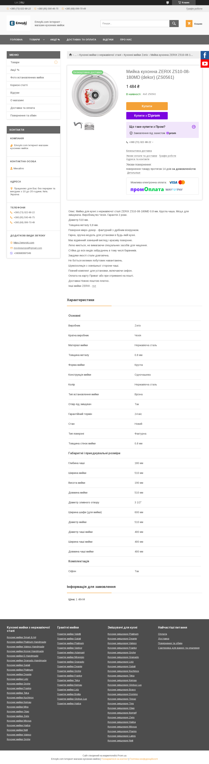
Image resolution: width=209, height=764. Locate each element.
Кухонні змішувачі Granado (123, 657)
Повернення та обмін (23, 115)
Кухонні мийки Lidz (17, 679)
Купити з (147, 115)
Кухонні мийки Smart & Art (21, 637)
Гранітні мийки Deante (69, 666)
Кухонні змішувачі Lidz (121, 661)
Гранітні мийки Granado (70, 661)
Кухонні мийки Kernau (19, 702)
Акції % (55, 39)
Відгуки (108, 39)
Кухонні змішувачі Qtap (121, 708)
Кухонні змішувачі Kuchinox (123, 671)
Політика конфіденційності (144, 759)
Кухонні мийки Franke (19, 688)
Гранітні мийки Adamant (70, 652)
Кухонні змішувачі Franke (122, 647)
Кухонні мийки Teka (18, 693)
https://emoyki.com (24, 242)
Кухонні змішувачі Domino (123, 694)
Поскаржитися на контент (114, 759)
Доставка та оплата (81, 39)
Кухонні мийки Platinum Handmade (26, 642)
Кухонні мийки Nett (17, 730)
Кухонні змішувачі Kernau (122, 680)
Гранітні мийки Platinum (70, 643)
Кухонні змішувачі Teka (121, 675)
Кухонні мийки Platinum (20, 669)
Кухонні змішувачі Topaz (122, 698)
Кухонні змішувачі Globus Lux (125, 685)
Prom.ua (122, 755)
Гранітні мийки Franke (69, 675)
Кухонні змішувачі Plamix (122, 731)
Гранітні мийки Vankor (69, 647)
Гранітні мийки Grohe (69, 671)
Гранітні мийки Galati (69, 638)
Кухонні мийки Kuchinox (20, 697)
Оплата (162, 634)
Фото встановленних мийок (27, 77)
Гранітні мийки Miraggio (70, 657)
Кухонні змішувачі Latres (122, 736)
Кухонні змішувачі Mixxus (122, 726)
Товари (34, 39)
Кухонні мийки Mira (17, 706)
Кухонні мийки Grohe (18, 683)
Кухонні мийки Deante (19, 674)
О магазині (17, 100)
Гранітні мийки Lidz (68, 689)
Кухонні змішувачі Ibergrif (122, 712)
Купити (147, 106)
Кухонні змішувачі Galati (122, 666)
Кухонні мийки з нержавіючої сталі (100, 54)
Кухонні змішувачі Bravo (122, 689)
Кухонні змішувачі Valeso (122, 643)
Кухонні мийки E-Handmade (22, 655)
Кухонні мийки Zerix (136, 54)
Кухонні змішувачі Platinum (123, 634)
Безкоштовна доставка (139, 150)
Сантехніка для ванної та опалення (179, 647)
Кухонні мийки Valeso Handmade (25, 646)
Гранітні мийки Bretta (69, 694)
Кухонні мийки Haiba (18, 725)
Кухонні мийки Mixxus (19, 720)
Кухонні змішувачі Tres (121, 703)
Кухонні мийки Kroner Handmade (25, 651)
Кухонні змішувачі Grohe (122, 652)
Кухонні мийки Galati (18, 665)
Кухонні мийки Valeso (19, 734)
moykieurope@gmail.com (28, 248)
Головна (16, 39)
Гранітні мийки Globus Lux (72, 698)
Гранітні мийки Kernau (69, 685)
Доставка (163, 638)
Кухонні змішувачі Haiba (122, 722)
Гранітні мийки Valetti (69, 634)
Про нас (126, 39)
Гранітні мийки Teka (68, 680)
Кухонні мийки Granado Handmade (26, 660)
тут (94, 285)
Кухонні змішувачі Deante (122, 638)
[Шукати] (174, 23)
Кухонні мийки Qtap (18, 711)
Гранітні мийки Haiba (69, 703)
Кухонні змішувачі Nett (120, 740)
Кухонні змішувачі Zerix (121, 717)
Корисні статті (19, 85)
